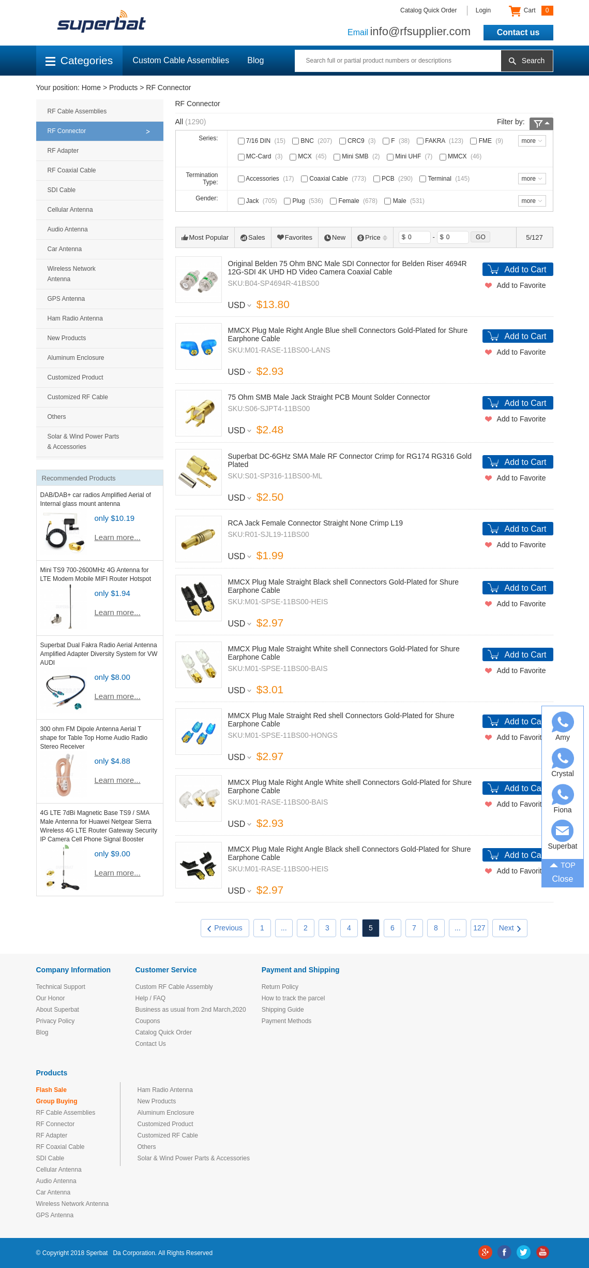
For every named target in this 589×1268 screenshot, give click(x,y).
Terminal (445, 178)
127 (479, 928)
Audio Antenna (68, 229)
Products (123, 87)
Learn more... (118, 537)
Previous (224, 928)
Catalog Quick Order (428, 10)
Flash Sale (51, 1090)
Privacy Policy (55, 1021)
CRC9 (358, 140)
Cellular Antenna (70, 209)
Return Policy (280, 986)
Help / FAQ (150, 998)
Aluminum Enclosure (76, 357)
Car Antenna (65, 249)
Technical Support (60, 986)
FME (487, 140)
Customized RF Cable (78, 397)
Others (57, 416)
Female (355, 201)
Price (372, 237)
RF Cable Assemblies (77, 111)
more (529, 140)
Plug (304, 201)
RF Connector (168, 87)
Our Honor (50, 998)
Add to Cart (526, 269)
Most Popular (205, 237)
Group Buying (57, 1101)
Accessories (267, 178)
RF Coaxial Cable (72, 170)
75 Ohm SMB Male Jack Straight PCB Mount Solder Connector (329, 397)
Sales (252, 237)
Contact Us (150, 1043)
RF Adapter (63, 150)
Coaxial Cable (334, 178)
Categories (79, 60)
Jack (258, 201)
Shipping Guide (283, 1009)
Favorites (294, 237)
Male (405, 201)
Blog (255, 60)
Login (483, 10)
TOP (563, 864)
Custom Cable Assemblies (181, 60)
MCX (309, 156)
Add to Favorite (521, 285)
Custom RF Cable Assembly (174, 986)
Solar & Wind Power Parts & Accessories (83, 441)
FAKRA (441, 140)
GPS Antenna (66, 298)
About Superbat (57, 1009)
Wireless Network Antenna (72, 274)
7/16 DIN (263, 140)
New (334, 237)
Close (562, 879)
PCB (394, 178)
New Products (67, 338)
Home (91, 87)
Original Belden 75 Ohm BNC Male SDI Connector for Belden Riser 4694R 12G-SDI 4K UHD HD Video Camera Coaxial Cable (347, 267)
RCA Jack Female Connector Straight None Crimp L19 (315, 523)
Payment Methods (287, 1021)
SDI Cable (62, 190)
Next (510, 928)
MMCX (462, 156)
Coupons (147, 1021)
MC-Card (261, 156)
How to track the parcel (293, 998)
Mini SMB (358, 156)
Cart (531, 11)
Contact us (518, 32)
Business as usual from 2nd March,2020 (190, 1009)
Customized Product (75, 377)
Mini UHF (410, 156)
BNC (313, 140)
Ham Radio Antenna (75, 318)
